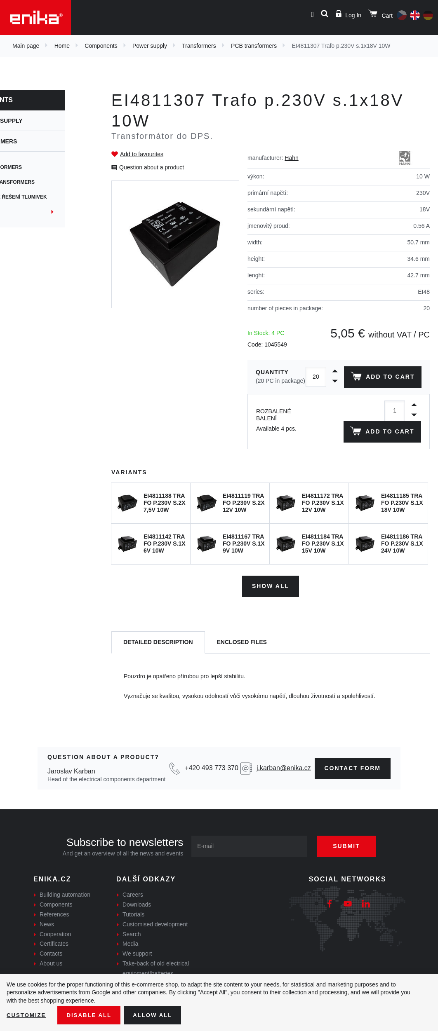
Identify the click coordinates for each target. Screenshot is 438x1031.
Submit (351, 865)
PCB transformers (254, 45)
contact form (353, 787)
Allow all (157, 1015)
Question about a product (151, 167)
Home (62, 45)
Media (130, 963)
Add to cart (382, 398)
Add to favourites (141, 154)
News (47, 943)
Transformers (199, 45)
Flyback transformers (41, 182)
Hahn (291, 158)
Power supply (149, 45)
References (54, 933)
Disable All (91, 1015)
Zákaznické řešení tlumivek (47, 197)
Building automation (65, 914)
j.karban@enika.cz (284, 787)
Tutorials (133, 933)
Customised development (155, 943)
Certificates (54, 963)
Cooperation (55, 953)
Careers (132, 914)
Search (131, 953)
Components (101, 45)
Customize (27, 1015)
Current (20, 212)
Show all (270, 605)
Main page (25, 45)
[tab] (158, 661)
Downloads (136, 924)
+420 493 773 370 (211, 787)
